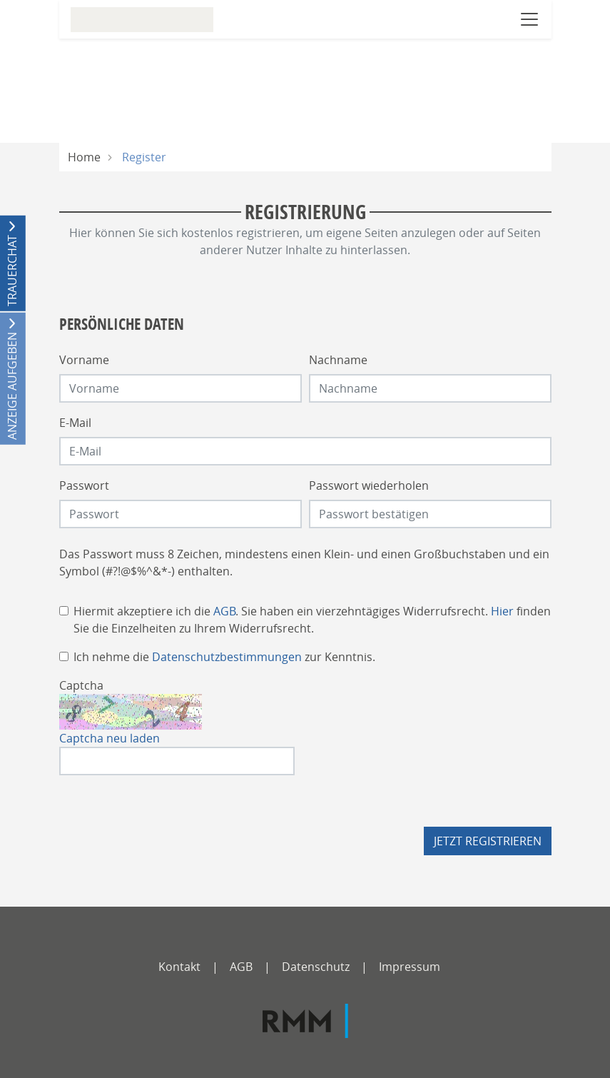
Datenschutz (316, 966)
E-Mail (75, 422)
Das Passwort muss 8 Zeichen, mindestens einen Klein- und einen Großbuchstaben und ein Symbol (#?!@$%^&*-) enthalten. (304, 562)
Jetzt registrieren (488, 841)
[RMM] (305, 1021)
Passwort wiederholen (369, 485)
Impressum (409, 966)
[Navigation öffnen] (529, 19)
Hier (502, 611)
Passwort (84, 485)
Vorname (84, 360)
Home (84, 157)
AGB (224, 611)
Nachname (338, 360)
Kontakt (179, 966)
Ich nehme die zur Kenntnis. (224, 657)
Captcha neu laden (109, 738)
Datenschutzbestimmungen (227, 657)
